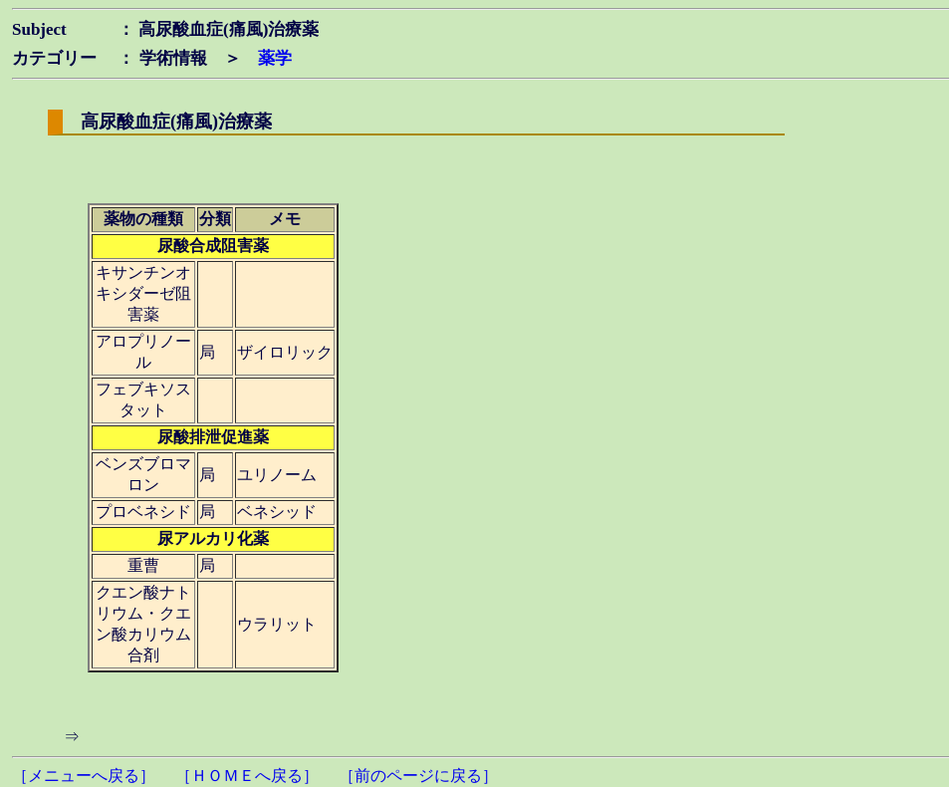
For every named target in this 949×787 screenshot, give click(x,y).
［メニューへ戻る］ (83, 775)
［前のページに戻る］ (418, 775)
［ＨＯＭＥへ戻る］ (247, 775)
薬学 (275, 58)
